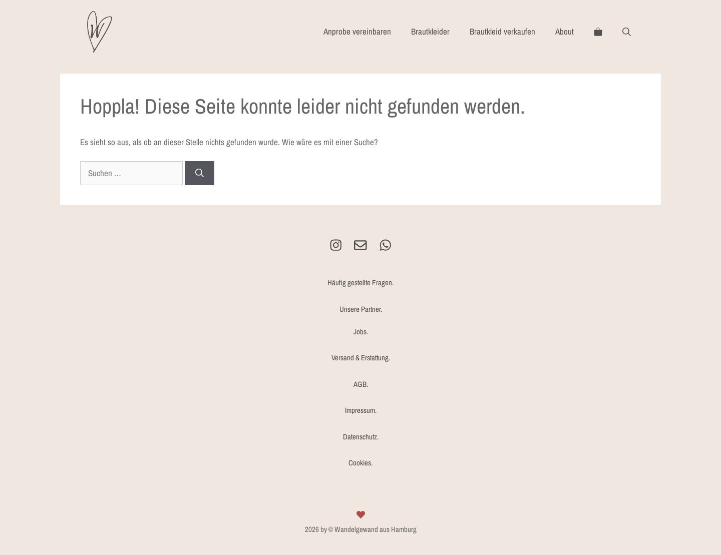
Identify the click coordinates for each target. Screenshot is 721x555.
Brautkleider (430, 31)
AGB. (360, 384)
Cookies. (360, 462)
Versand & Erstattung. (360, 357)
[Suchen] (199, 173)
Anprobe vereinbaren (357, 31)
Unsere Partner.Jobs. (360, 320)
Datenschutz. (361, 436)
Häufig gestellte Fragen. (360, 282)
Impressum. (361, 410)
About (564, 31)
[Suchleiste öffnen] (626, 32)
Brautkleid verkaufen (502, 31)
